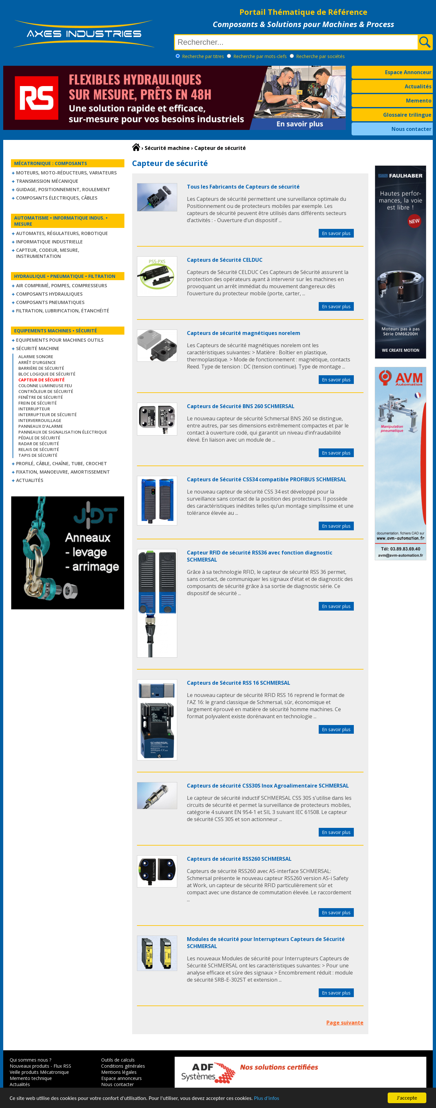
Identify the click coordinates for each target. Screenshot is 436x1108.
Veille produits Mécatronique (39, 1072)
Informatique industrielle (49, 242)
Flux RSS (62, 1066)
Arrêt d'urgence (37, 362)
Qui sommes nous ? (30, 1060)
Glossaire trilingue (407, 114)
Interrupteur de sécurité (47, 414)
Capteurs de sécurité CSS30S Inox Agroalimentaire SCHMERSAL (268, 785)
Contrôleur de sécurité (45, 391)
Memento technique (31, 1078)
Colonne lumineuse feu (45, 385)
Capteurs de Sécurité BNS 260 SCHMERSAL (241, 406)
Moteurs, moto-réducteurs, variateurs (66, 173)
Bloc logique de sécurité (46, 374)
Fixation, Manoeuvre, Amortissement (63, 472)
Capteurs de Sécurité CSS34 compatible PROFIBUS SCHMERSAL (266, 479)
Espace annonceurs (121, 1078)
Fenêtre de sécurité (40, 397)
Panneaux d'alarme (40, 426)
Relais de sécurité (38, 449)
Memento (418, 100)
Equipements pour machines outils (59, 340)
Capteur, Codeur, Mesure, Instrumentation (47, 253)
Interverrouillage (39, 420)
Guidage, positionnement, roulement (63, 189)
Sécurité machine (37, 348)
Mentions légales (119, 1072)
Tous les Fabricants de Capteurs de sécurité (243, 186)
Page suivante (344, 1022)
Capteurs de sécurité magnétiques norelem (243, 333)
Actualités (418, 86)
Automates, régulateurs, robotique (62, 233)
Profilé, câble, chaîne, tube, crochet (61, 463)
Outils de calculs (118, 1060)
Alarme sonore (35, 356)
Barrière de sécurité (41, 368)
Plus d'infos (266, 1098)
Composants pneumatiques (50, 302)
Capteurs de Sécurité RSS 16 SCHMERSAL (238, 682)
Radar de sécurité (38, 443)
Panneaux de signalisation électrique (62, 432)
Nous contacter (411, 128)
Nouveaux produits (29, 1066)
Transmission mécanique (47, 181)
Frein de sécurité (37, 403)
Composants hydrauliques (49, 294)
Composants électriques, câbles (56, 198)
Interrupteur (34, 409)
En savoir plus (336, 233)
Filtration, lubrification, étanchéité (62, 311)
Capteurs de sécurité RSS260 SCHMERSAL (239, 858)
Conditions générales (123, 1066)
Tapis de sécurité (37, 455)
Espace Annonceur (408, 72)
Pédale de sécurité (39, 438)
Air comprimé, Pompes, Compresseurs (61, 285)
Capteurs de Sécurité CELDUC (225, 259)
